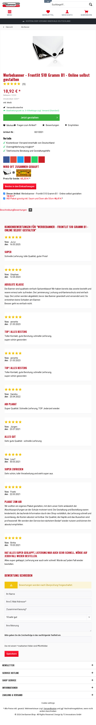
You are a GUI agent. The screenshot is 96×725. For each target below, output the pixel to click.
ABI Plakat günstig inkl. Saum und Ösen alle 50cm (30, 198)
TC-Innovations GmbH (72, 714)
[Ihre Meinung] (48, 627)
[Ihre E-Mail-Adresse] (48, 602)
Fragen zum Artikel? (25, 125)
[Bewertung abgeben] (48, 617)
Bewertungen (50, 125)
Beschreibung (7, 210)
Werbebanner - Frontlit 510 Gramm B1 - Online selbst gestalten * (43, 194)
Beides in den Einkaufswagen (19, 186)
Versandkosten (50, 709)
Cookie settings (48, 703)
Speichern (11, 654)
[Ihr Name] (48, 594)
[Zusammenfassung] (48, 609)
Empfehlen (72, 125)
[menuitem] (86, 13)
